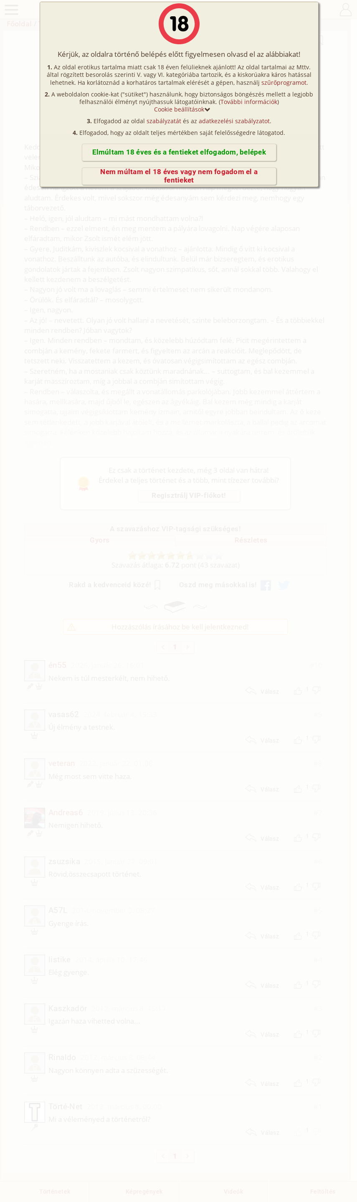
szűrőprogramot (283, 82)
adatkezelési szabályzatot (234, 121)
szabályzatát (164, 121)
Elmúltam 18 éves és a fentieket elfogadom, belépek (179, 152)
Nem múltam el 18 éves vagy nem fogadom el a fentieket (179, 176)
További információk (248, 102)
